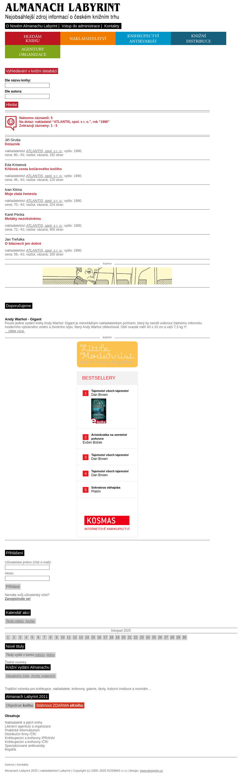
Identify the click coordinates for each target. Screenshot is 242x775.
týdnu (50, 655)
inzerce (10, 764)
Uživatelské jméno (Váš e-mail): (28, 562)
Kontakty (111, 26)
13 (81, 637)
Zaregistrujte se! (18, 599)
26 (160, 637)
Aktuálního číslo (18, 676)
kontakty (22, 764)
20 (123, 637)
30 (184, 637)
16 (99, 637)
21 (129, 637)
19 (117, 637)
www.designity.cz (151, 770)
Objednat (19, 705)
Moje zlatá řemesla (21, 194)
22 (135, 637)
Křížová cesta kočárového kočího (33, 169)
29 (178, 637)
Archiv (30, 621)
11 (69, 637)
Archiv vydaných (43, 676)
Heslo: (9, 573)
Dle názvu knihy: (18, 80)
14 (87, 637)
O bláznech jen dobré (23, 243)
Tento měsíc (15, 621)
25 (154, 637)
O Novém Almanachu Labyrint (32, 26)
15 (93, 637)
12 (75, 637)
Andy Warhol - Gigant (23, 319)
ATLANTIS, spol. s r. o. (44, 151)
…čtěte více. (15, 331)
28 (172, 637)
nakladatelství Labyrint (55, 770)
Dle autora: (13, 91)
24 (148, 637)
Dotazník (12, 144)
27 (166, 637)
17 (105, 637)
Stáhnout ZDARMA (59, 705)
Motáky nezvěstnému (23, 219)
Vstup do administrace (81, 26)
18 (111, 637)
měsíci (40, 655)
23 (142, 637)
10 (62, 637)
